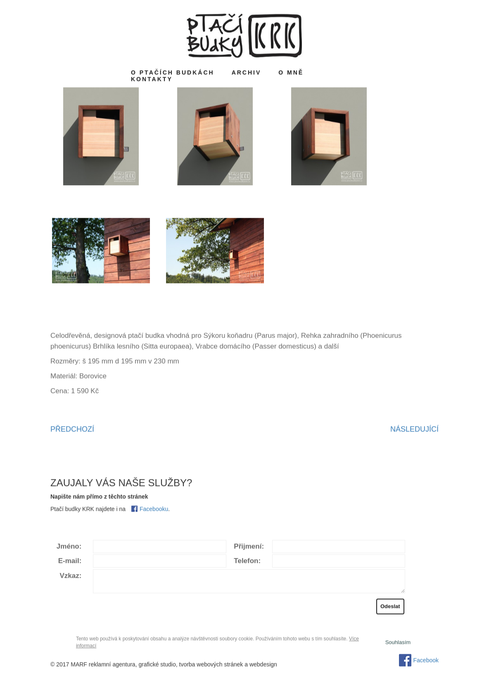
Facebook (426, 661)
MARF (79, 665)
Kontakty (152, 80)
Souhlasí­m (398, 643)
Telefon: (247, 562)
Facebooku (154, 510)
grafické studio (157, 665)
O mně (291, 73)
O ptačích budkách (172, 73)
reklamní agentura (112, 665)
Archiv (246, 73)
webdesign (263, 665)
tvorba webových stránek (211, 665)
